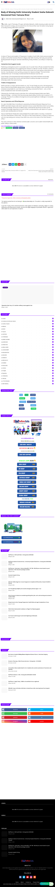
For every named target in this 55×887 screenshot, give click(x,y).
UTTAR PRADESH (28, 381)
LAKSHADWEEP (28, 350)
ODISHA (28, 368)
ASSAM (28, 318)
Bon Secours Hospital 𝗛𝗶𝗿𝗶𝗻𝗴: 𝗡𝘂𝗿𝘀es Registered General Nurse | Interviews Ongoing (27, 654)
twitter (41, 709)
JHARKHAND (28, 342)
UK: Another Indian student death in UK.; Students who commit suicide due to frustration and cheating (29, 668)
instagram (15, 721)
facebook (15, 709)
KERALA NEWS (28, 347)
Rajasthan (28, 373)
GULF (26, 395)
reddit (41, 713)
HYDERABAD (28, 336)
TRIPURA (7, 9)
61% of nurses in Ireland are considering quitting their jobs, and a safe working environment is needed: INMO (30, 596)
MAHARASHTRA (28, 352)
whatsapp (15, 713)
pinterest (15, 717)
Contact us (28, 882)
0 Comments (50, 194)
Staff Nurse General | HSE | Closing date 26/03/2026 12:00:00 (22, 674)
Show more (50, 179)
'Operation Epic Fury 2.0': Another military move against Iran (16, 305)
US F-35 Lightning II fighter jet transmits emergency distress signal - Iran (24, 588)
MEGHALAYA (28, 360)
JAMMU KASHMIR (28, 339)
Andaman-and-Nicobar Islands (28, 321)
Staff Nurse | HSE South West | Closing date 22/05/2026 (20, 554)
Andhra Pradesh (28, 323)
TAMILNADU (28, 376)
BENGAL (28, 326)
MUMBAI (28, 363)
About (22, 882)
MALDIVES (28, 355)
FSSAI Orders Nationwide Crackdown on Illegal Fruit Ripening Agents (24, 609)
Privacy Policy (36, 882)
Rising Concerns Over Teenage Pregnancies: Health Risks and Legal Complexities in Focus (28, 602)
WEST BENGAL (28, 383)
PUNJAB (28, 370)
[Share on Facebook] (9, 128)
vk (41, 717)
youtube (42, 721)
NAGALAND (28, 365)
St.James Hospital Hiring (14, 575)
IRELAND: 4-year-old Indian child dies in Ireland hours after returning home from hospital (29, 688)
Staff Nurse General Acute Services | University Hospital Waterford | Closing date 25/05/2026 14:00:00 (29, 562)
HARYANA (28, 334)
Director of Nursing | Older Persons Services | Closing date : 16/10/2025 (24, 661)
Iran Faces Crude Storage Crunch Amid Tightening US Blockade (22, 615)
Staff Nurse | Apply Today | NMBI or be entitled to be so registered (23, 681)
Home (2, 9)
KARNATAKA (28, 344)
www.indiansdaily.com (6, 126)
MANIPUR (28, 357)
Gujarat (28, 331)
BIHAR (28, 329)
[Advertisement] (27, 263)
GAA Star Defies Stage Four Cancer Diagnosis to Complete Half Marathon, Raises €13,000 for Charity (29, 582)
